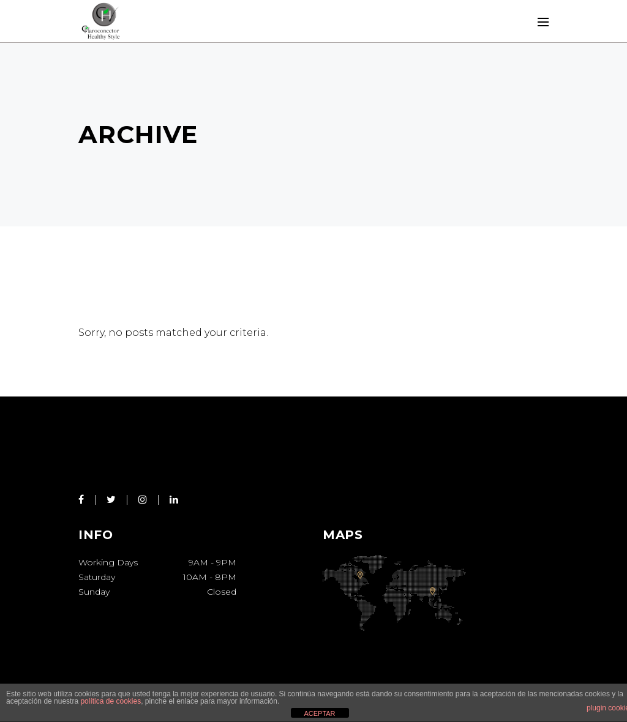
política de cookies (110, 701)
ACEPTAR (319, 713)
